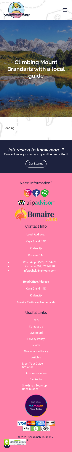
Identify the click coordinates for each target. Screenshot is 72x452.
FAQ (36, 320)
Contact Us (36, 326)
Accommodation (36, 373)
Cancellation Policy (36, 351)
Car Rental (36, 379)
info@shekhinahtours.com (39, 270)
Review (36, 345)
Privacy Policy (36, 339)
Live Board (36, 332)
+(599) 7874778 (44, 266)
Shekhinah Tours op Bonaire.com (34, 387)
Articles (36, 357)
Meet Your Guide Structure (32, 365)
